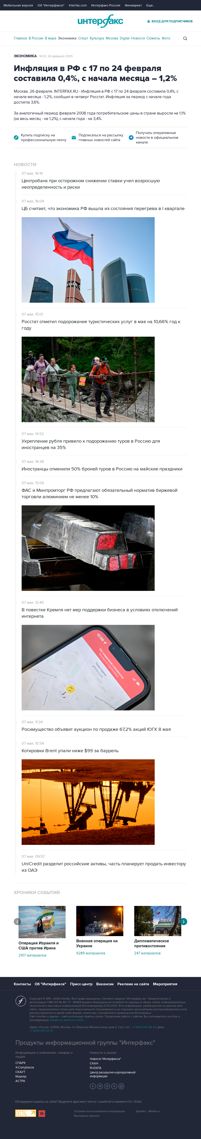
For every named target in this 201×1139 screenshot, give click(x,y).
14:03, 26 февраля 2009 (56, 56)
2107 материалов (32, 955)
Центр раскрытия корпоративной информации (112, 1074)
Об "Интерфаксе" (51, 5)
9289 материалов (90, 953)
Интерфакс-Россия (105, 5)
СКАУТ (20, 1072)
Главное (20, 38)
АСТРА (20, 1081)
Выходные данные (86, 1116)
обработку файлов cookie (66, 1020)
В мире (50, 38)
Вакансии (105, 984)
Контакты (22, 984)
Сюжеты (153, 38)
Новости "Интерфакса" (105, 1059)
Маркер (20, 1076)
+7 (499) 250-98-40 (144, 1027)
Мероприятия (165, 984)
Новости (138, 38)
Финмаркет (133, 5)
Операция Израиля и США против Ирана (39, 946)
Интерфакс (100, 21)
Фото (166, 38)
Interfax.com (78, 5)
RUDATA (95, 1068)
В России (36, 38)
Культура (97, 38)
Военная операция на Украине (97, 943)
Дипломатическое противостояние (151, 943)
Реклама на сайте (133, 984)
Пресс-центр (81, 984)
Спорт (83, 38)
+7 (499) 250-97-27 (41, 1031)
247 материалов (147, 953)
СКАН (94, 1063)
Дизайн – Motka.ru (148, 1111)
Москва (112, 38)
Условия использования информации (99, 1111)
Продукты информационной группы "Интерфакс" (85, 1043)
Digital (124, 38)
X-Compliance (24, 1067)
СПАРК (20, 1063)
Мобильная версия (18, 5)
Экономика (67, 38)
